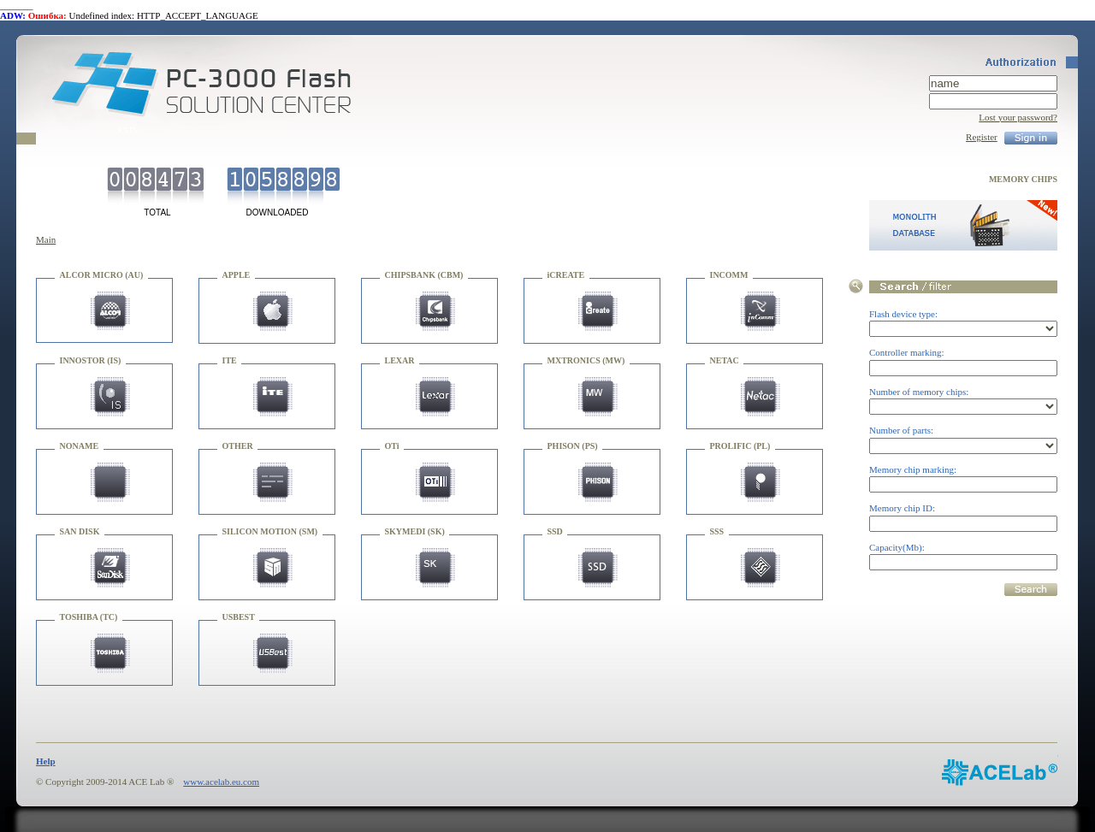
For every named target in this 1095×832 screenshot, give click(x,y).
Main (46, 239)
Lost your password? (1018, 117)
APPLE (236, 275)
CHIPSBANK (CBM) (424, 275)
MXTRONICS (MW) (586, 360)
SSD (555, 531)
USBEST (238, 617)
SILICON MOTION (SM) (270, 531)
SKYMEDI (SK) (415, 531)
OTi (392, 446)
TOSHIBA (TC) (89, 617)
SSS (717, 531)
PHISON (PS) (573, 446)
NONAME (79, 446)
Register (981, 137)
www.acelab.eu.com (221, 781)
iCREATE (566, 275)
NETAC (724, 360)
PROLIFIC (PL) (740, 446)
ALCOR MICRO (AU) (102, 275)
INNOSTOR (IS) (90, 360)
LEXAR (400, 360)
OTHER (237, 446)
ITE (229, 360)
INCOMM (729, 275)
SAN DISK (80, 531)
